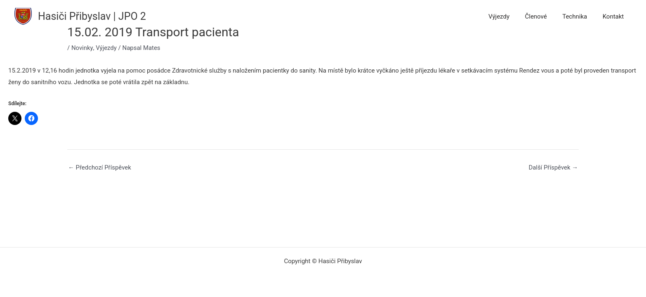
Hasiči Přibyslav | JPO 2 (92, 16)
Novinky (82, 48)
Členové (543, 16)
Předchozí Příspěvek (100, 168)
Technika (579, 16)
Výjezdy (509, 16)
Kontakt (614, 16)
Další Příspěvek (553, 168)
